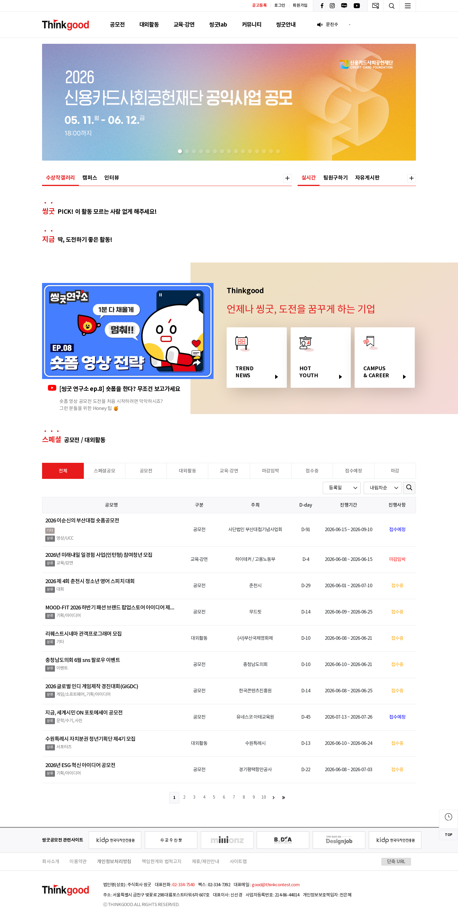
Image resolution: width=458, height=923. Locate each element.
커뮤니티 (251, 24)
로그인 (279, 5)
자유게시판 (367, 178)
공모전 (117, 24)
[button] (180, 151)
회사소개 (50, 861)
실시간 (308, 178)
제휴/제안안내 (205, 861)
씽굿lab (218, 24)
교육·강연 (184, 24)
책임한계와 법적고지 (162, 861)
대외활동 (149, 24)
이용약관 (78, 861)
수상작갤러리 (60, 178)
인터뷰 (111, 178)
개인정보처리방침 (114, 861)
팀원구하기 (335, 178)
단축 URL (396, 862)
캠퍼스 (89, 178)
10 (263, 797)
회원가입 (300, 5)
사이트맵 (238, 861)
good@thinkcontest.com (275, 884)
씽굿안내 (286, 24)
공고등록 (259, 5)
